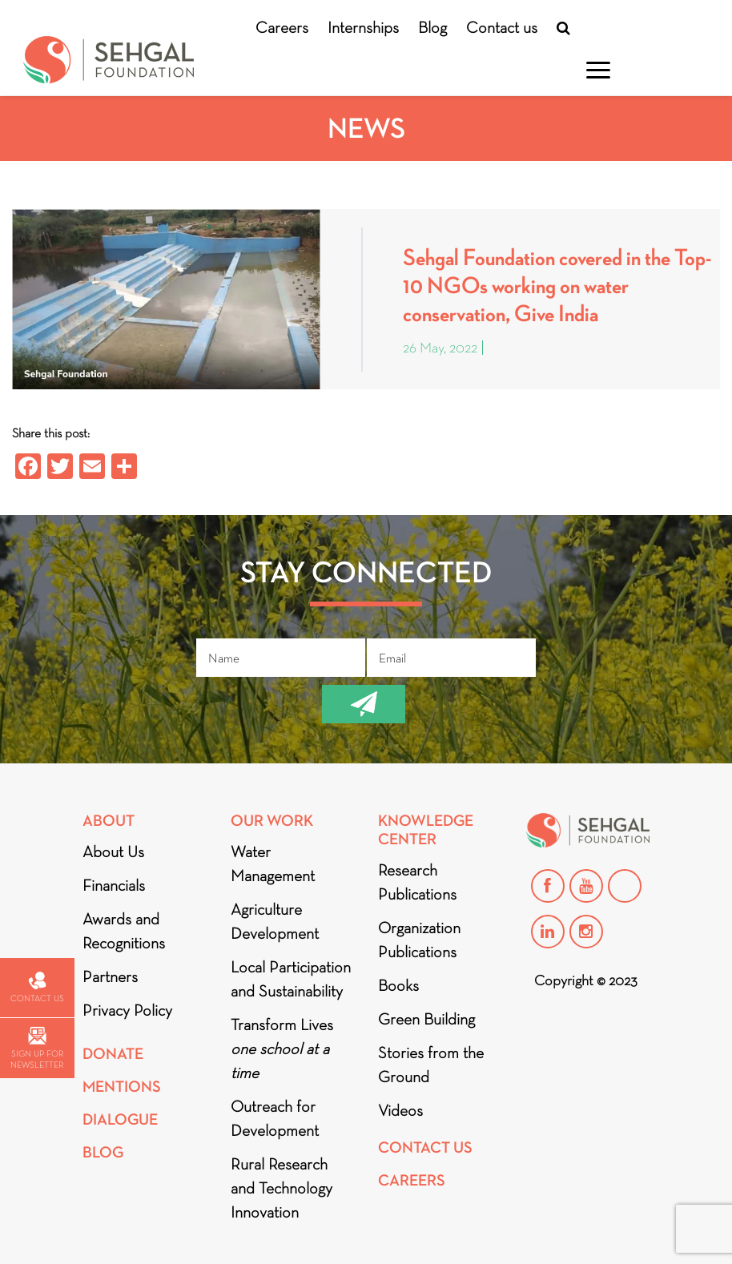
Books (398, 985)
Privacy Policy (127, 1010)
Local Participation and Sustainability (291, 978)
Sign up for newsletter (36, 1048)
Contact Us (425, 1147)
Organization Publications (419, 939)
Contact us (501, 27)
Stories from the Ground (431, 1064)
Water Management (273, 863)
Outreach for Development (275, 1118)
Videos (400, 1110)
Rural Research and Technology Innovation (281, 1188)
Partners (110, 976)
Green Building (426, 1019)
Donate (112, 1054)
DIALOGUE (120, 1119)
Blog (432, 27)
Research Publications (417, 882)
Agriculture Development (275, 921)
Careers (281, 27)
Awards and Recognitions (123, 930)
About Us (113, 851)
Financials (113, 885)
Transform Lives (282, 1048)
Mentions (121, 1086)
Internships (363, 27)
